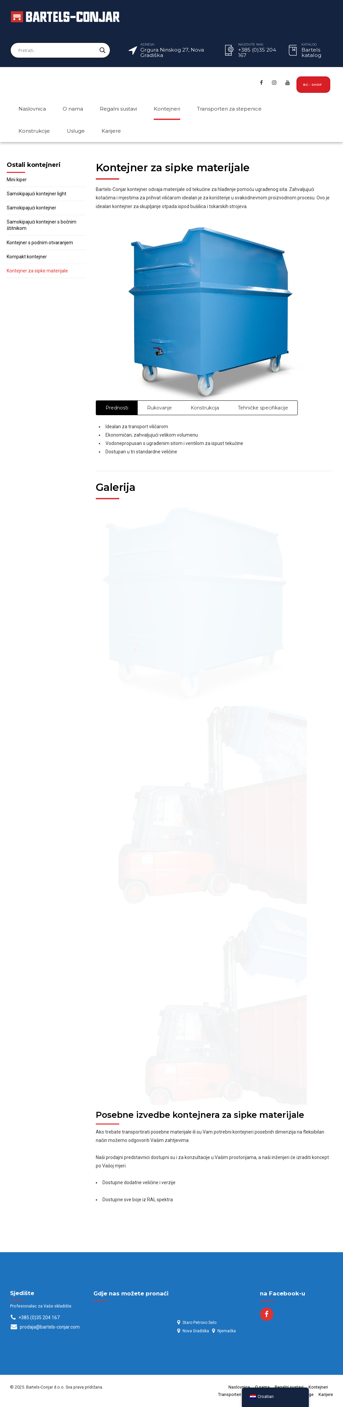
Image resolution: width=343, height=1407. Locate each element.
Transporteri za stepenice (229, 109)
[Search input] (57, 50)
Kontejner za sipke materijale (37, 270)
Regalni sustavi (118, 109)
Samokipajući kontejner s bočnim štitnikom (41, 225)
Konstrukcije (34, 131)
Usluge (76, 131)
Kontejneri (167, 109)
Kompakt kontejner (27, 256)
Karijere (111, 131)
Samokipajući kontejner (31, 207)
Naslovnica (32, 109)
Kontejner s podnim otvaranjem (40, 242)
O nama (73, 109)
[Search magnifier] (102, 50)
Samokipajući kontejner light (36, 193)
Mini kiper (17, 179)
